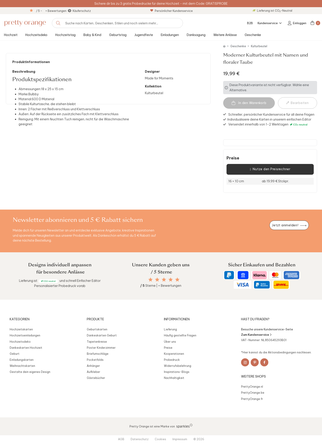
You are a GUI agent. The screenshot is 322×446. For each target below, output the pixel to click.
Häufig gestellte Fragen (180, 335)
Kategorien (20, 319)
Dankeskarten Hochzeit (26, 347)
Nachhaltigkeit (174, 378)
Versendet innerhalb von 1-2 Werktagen (268, 124)
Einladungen (170, 35)
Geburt (14, 353)
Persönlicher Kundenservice (171, 11)
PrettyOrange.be (252, 392)
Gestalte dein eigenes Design (30, 372)
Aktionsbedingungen (282, 352)
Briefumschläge (97, 353)
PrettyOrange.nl (252, 386)
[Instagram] (245, 362)
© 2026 (198, 439)
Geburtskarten (97, 329)
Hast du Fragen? (255, 319)
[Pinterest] (255, 362)
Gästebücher (96, 378)
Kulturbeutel (259, 46)
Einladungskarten (22, 359)
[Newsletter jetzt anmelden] (289, 225)
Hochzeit (10, 35)
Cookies (160, 439)
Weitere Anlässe (225, 35)
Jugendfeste (143, 35)
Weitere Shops (253, 376)
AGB (121, 439)
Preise (233, 158)
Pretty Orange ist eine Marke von (161, 426)
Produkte (95, 319)
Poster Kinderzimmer (101, 347)
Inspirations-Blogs (176, 372)
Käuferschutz (82, 11)
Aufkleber (93, 372)
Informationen (177, 319)
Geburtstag (118, 35)
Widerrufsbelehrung (177, 365)
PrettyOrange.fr (252, 399)
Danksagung (196, 35)
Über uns (170, 341)
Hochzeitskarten (21, 329)
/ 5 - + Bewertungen (51, 11)
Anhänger (93, 365)
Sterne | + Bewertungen (160, 286)
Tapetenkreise (97, 341)
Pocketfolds (95, 359)
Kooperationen (174, 353)
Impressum (179, 439)
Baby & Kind (92, 35)
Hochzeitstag (65, 35)
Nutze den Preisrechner (270, 169)
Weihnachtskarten (22, 365)
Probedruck (172, 359)
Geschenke (253, 35)
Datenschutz (139, 439)
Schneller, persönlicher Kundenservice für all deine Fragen (271, 114)
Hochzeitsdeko (36, 35)
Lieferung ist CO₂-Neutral (272, 10)
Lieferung (170, 329)
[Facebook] (264, 362)
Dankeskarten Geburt (102, 335)
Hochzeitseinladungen (25, 335)
